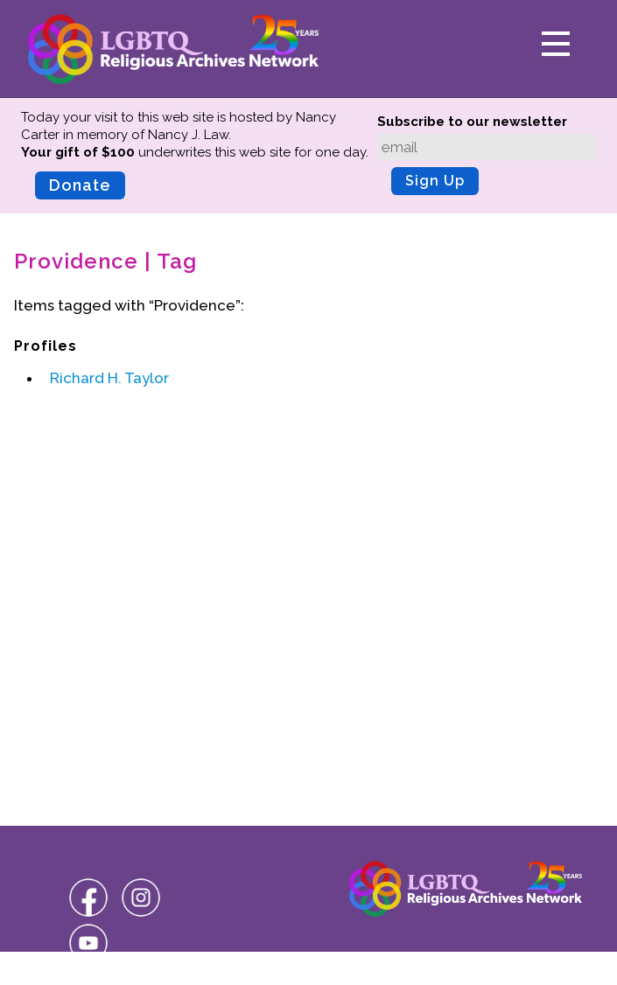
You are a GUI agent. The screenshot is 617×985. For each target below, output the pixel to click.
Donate (80, 185)
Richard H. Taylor (109, 378)
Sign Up (435, 180)
